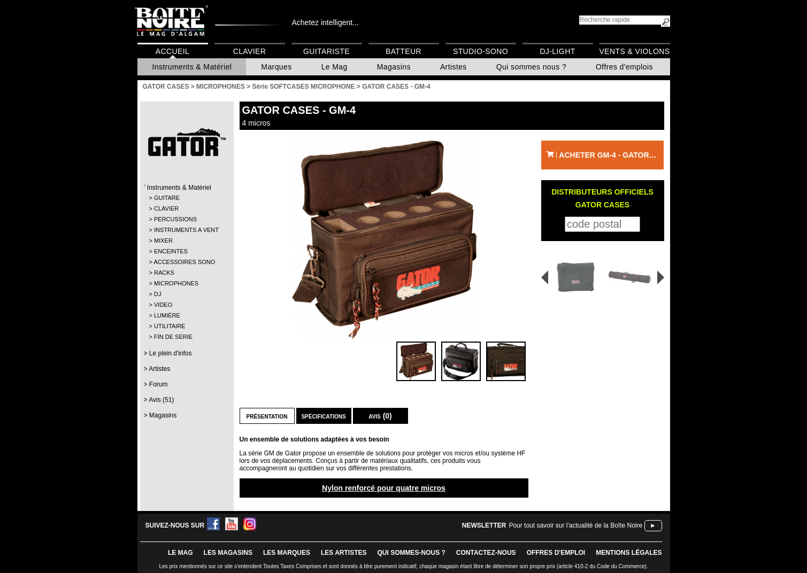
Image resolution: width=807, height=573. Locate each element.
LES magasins (228, 552)
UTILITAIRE (169, 326)
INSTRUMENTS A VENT (186, 230)
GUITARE (167, 198)
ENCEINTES (171, 251)
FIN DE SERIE (173, 337)
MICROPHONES (176, 283)
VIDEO (163, 304)
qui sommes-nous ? (411, 552)
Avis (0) (380, 416)
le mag (180, 552)
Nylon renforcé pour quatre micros (383, 488)
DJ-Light (557, 51)
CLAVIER (166, 208)
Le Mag (334, 67)
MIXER (163, 240)
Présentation (267, 416)
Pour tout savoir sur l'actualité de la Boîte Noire (575, 525)
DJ (157, 294)
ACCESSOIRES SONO (184, 262)
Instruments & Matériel (192, 67)
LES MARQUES (286, 552)
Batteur (403, 51)
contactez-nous (486, 552)
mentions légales (629, 552)
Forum (158, 384)
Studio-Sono (480, 51)
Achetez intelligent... (325, 22)
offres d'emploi (556, 552)
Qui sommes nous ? (531, 67)
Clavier (249, 51)
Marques (276, 67)
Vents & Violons (635, 51)
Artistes (453, 67)
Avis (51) (161, 400)
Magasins (394, 67)
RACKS (164, 272)
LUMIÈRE (167, 315)
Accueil (172, 51)
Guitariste (326, 51)
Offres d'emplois (624, 67)
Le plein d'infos (170, 353)
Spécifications (323, 416)
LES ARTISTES (344, 552)
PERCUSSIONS (175, 219)
